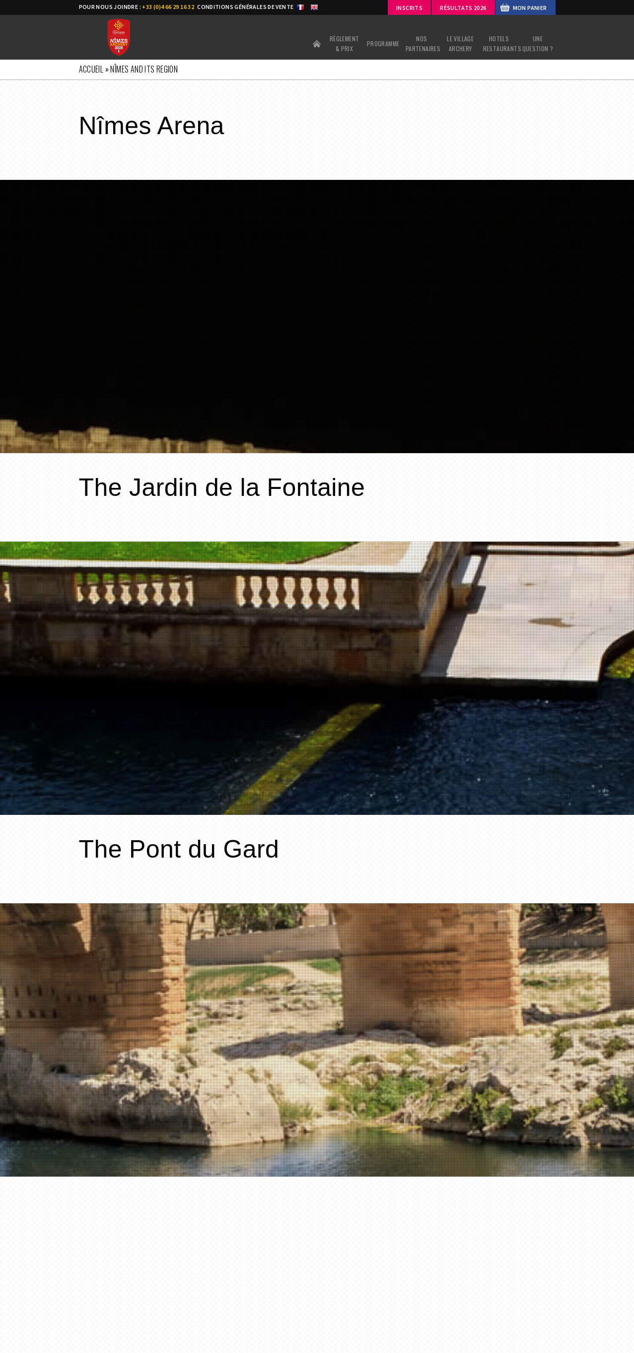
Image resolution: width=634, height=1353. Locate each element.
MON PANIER (530, 7)
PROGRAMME (383, 43)
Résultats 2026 (463, 7)
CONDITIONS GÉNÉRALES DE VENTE (245, 6)
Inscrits (409, 7)
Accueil (317, 44)
